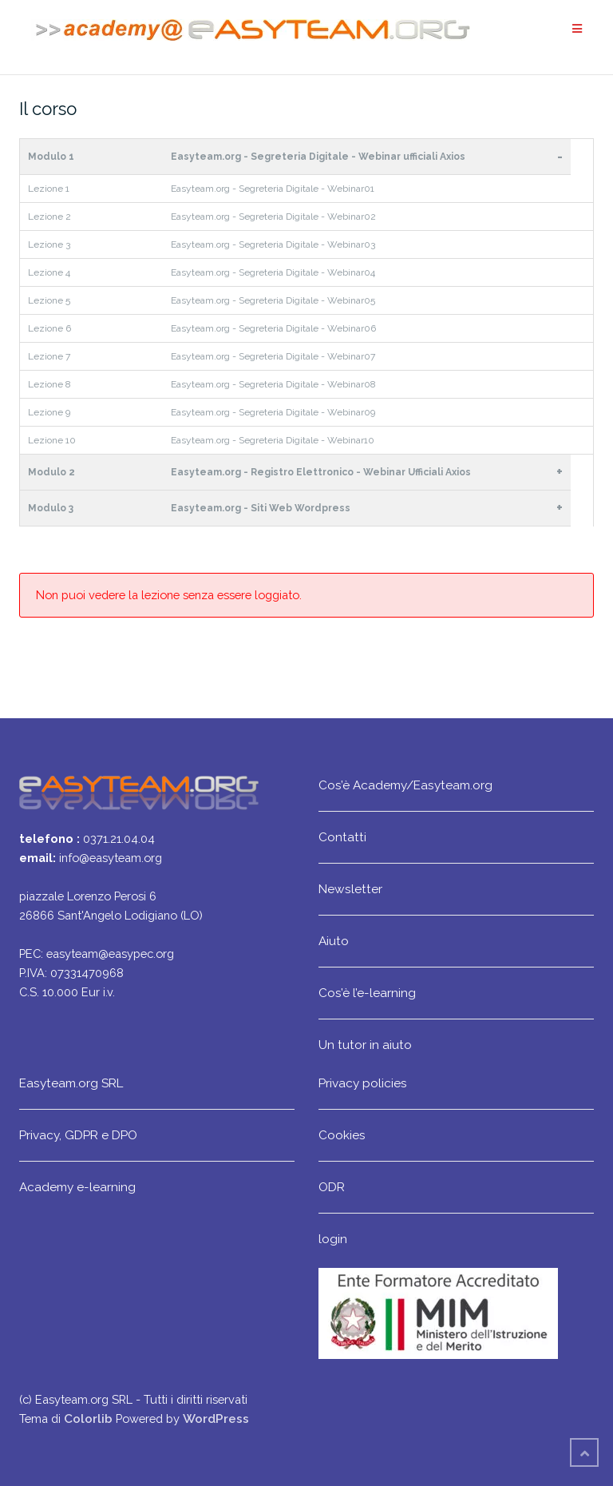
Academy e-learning (77, 1186)
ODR (331, 1186)
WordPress (216, 1418)
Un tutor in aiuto (365, 1044)
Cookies (342, 1134)
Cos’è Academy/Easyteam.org (405, 785)
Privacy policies (362, 1083)
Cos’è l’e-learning (367, 992)
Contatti (342, 836)
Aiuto (333, 940)
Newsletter (350, 888)
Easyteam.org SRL (71, 1083)
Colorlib (88, 1418)
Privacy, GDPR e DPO (78, 1134)
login (332, 1238)
